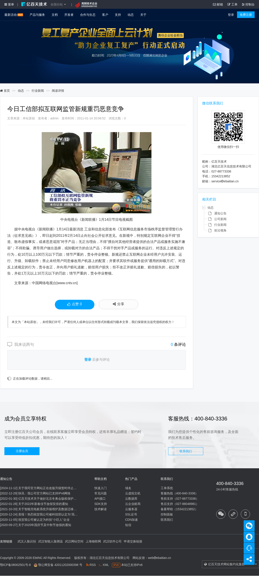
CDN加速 (131, 519)
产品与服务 (37, 14)
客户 (105, 14)
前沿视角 (220, 230)
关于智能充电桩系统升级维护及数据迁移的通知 (50, 509)
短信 (128, 525)
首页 (5, 90)
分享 (118, 304)
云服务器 (131, 509)
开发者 (69, 14)
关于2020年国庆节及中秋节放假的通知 (44, 525)
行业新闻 (38, 90)
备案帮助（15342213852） (179, 509)
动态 (131, 14)
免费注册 (246, 14)
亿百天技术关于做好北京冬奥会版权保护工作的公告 (53, 498)
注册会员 (22, 451)
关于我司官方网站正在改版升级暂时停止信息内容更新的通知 (59, 488)
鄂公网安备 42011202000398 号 (60, 565)
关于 (143, 14)
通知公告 (220, 213)
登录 (231, 14)
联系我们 (186, 451)
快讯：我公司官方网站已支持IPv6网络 (44, 493)
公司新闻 (220, 219)
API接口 (100, 498)
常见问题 (100, 493)
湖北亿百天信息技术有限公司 (110, 558)
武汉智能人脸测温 (50, 541)
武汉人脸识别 (27, 541)
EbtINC (38, 558)
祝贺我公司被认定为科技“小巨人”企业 (43, 519)
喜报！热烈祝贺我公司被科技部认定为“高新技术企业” (54, 514)
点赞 (74, 304)
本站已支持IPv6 (127, 565)
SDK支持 (100, 504)
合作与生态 (87, 14)
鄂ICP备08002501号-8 (15, 565)
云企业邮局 (132, 504)
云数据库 (131, 498)
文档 (55, 14)
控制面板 (167, 514)
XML (104, 565)
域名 (128, 488)
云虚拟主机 (132, 493)
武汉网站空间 (74, 541)
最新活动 (13, 14)
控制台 (248, 4)
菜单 (9, 4)
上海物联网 (93, 541)
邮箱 (218, 4)
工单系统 (167, 488)
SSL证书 (131, 514)
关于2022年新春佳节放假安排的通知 (43, 504)
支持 (118, 14)
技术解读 (100, 509)
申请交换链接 (133, 541)
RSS (91, 565)
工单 (232, 4)
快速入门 (100, 488)
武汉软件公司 (112, 541)
